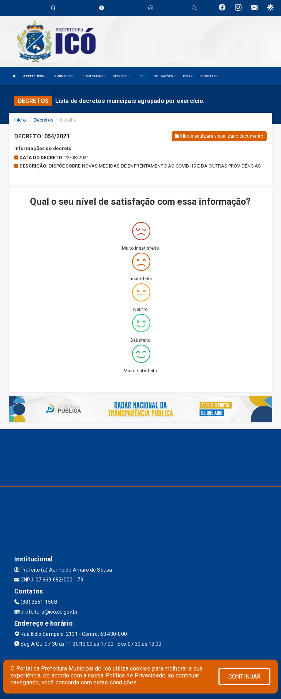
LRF (142, 76)
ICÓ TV (187, 76)
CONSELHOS (209, 76)
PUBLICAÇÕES (164, 76)
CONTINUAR (244, 676)
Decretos (43, 120)
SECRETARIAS (93, 76)
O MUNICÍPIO (64, 76)
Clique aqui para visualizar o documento (219, 136)
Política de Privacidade (135, 675)
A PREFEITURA (34, 76)
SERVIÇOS (121, 76)
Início (20, 120)
